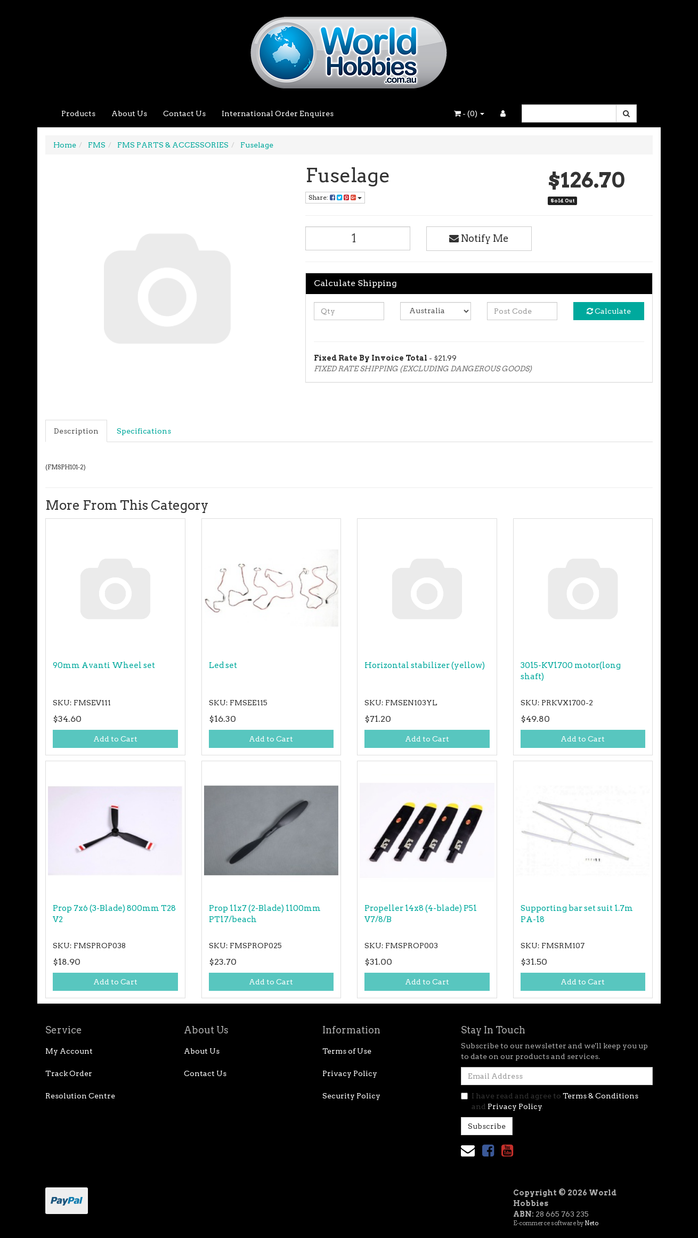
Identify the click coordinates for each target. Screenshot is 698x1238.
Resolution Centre (80, 1096)
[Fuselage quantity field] (358, 238)
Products (78, 113)
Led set (223, 665)
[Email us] (468, 1150)
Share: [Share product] (335, 197)
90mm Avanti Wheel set (104, 665)
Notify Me (479, 238)
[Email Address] (557, 1076)
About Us (129, 113)
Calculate (609, 311)
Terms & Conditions (600, 1096)
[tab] (76, 431)
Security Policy (351, 1096)
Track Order (68, 1073)
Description (76, 431)
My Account (69, 1051)
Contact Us (184, 113)
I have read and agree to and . (549, 1101)
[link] (488, 1150)
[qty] (349, 311)
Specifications (144, 431)
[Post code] (522, 311)
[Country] (435, 311)
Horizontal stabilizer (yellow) (424, 665)
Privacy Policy (349, 1073)
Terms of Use (346, 1051)
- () (469, 113)
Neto (591, 1223)
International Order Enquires (278, 113)
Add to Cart (115, 739)
